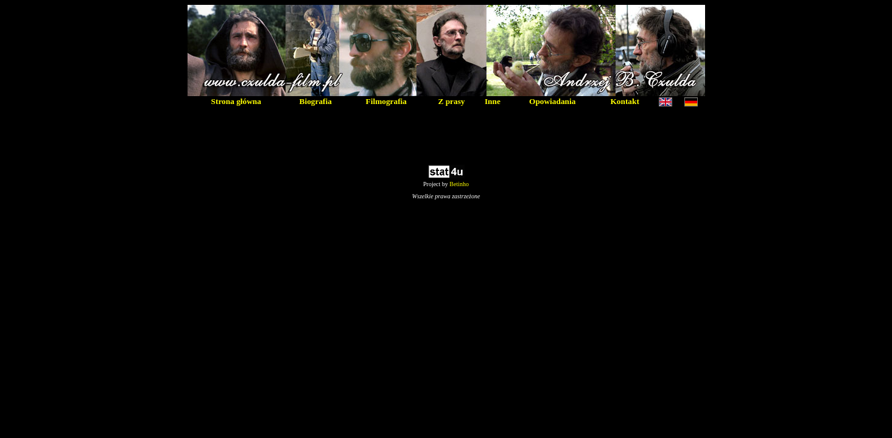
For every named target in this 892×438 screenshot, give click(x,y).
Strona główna (236, 101)
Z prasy (451, 101)
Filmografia (386, 101)
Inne (492, 101)
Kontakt (624, 101)
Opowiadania (552, 101)
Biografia (316, 101)
